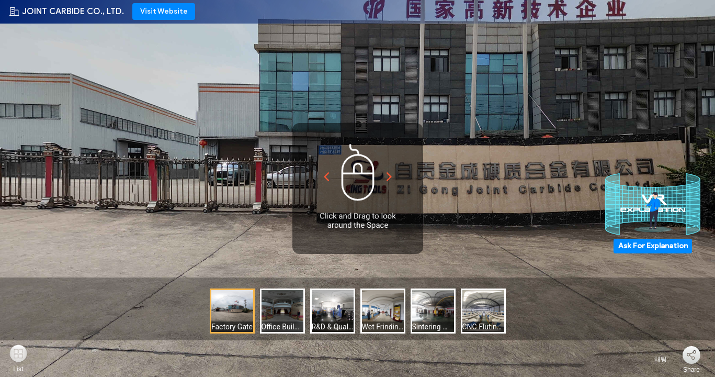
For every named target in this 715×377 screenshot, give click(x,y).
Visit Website (164, 11)
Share (691, 369)
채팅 (654, 359)
